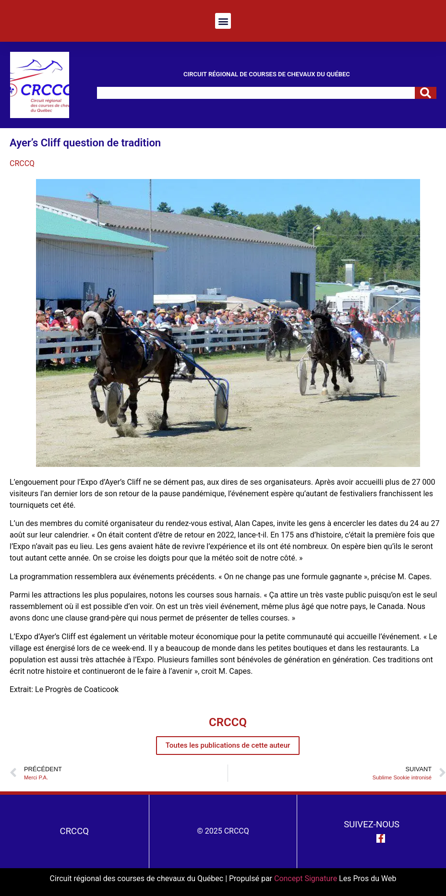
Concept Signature (306, 878)
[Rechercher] (425, 93)
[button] (223, 21)
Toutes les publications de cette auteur (228, 745)
